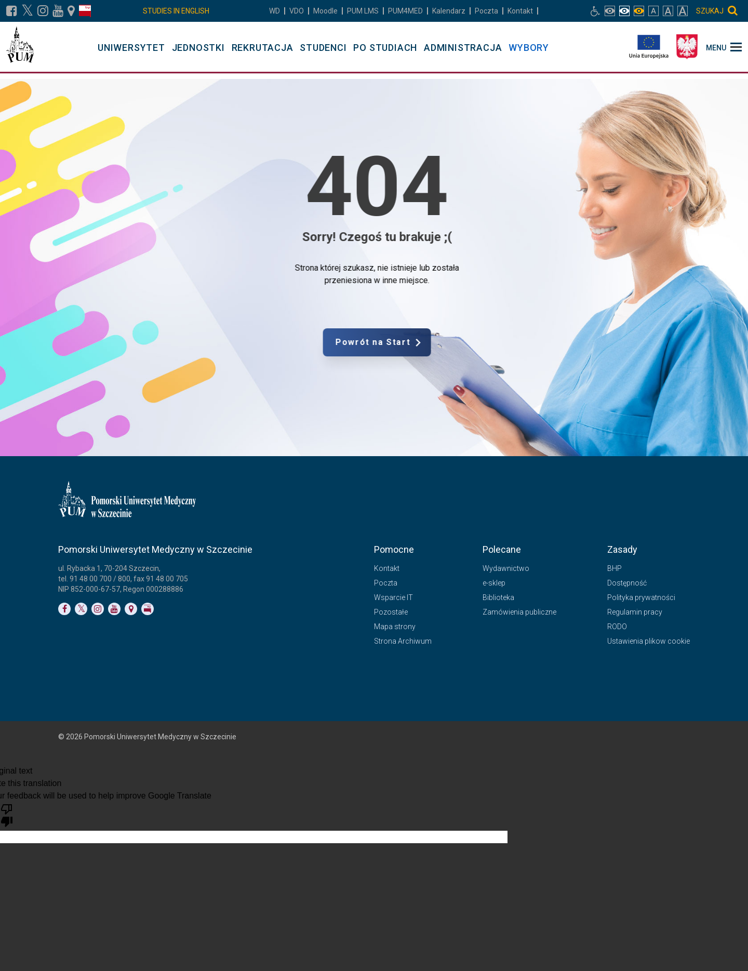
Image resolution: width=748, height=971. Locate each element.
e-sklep (494, 583)
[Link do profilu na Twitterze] (81, 609)
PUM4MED (405, 11)
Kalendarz (448, 11)
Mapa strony (395, 626)
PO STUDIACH (385, 47)
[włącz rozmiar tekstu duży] (668, 11)
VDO (296, 11)
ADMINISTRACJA (463, 47)
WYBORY (529, 47)
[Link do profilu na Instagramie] (42, 11)
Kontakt (520, 11)
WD (274, 11)
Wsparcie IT (393, 597)
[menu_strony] (724, 47)
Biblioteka (498, 597)
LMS (363, 11)
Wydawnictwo (506, 568)
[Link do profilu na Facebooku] (11, 11)
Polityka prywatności (641, 597)
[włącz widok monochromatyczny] (639, 11)
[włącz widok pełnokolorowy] (610, 11)
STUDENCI (323, 47)
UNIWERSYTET (131, 47)
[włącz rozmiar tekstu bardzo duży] (682, 11)
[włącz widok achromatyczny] (624, 11)
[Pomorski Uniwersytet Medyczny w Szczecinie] (20, 47)
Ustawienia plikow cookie (648, 641)
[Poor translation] (7, 814)
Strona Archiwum (403, 641)
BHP (614, 568)
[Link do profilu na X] (27, 11)
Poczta (486, 11)
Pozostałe (391, 612)
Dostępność (627, 583)
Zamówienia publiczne (519, 612)
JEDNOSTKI (198, 47)
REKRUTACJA (262, 47)
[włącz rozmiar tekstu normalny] (653, 11)
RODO (617, 626)
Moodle (325, 11)
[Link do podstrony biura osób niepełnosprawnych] (595, 11)
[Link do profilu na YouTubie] (57, 11)
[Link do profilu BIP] (85, 11)
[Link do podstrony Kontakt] (71, 11)
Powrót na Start (423, 342)
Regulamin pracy (634, 612)
